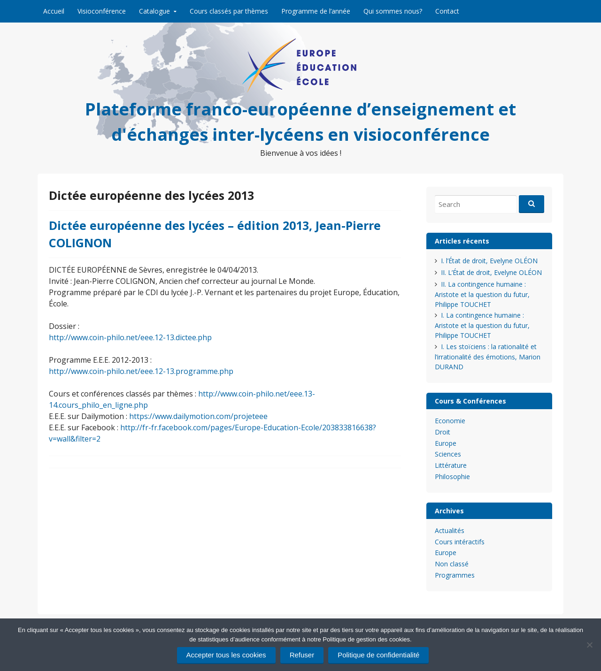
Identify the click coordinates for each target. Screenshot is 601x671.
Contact (447, 11)
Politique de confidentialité (378, 655)
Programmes (455, 575)
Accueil (53, 11)
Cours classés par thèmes (229, 11)
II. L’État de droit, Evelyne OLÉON (491, 272)
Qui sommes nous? (392, 11)
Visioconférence (101, 11)
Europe (445, 443)
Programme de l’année (315, 11)
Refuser (302, 655)
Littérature (451, 465)
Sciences (448, 454)
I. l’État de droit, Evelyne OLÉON (489, 260)
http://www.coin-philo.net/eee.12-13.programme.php (141, 371)
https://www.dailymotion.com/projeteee (198, 416)
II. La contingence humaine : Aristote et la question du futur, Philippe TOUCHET (482, 294)
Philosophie (452, 476)
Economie (450, 420)
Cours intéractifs (460, 541)
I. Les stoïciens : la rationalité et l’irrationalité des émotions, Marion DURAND (487, 356)
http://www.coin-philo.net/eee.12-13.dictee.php (130, 337)
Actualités (449, 530)
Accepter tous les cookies (226, 655)
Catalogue (154, 11)
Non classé (452, 563)
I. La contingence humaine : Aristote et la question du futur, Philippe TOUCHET (482, 325)
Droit (442, 431)
